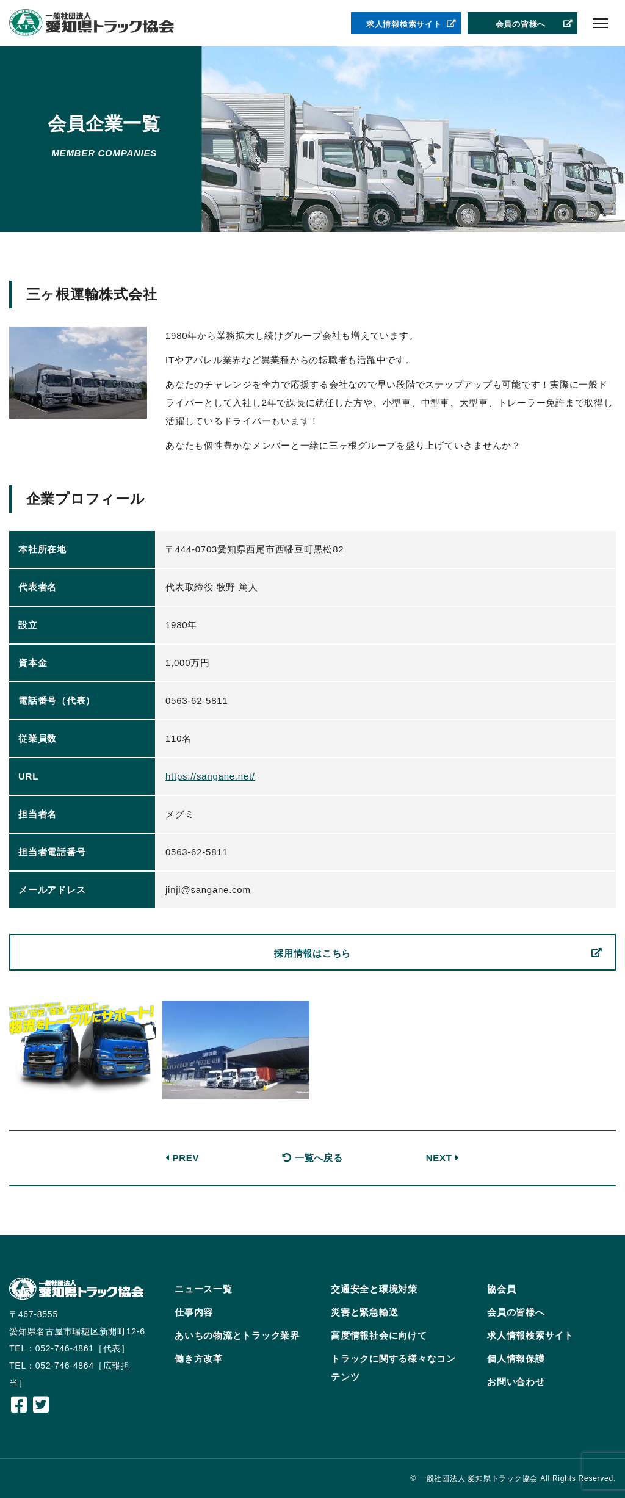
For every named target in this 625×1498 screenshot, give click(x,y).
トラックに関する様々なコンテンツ (393, 1367)
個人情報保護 (516, 1358)
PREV (182, 1157)
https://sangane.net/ (210, 776)
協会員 (501, 1289)
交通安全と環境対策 (374, 1289)
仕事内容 (194, 1312)
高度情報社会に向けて (379, 1335)
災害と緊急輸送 (364, 1312)
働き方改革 (199, 1358)
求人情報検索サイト (411, 24)
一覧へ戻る (312, 1157)
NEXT (443, 1157)
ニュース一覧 (204, 1289)
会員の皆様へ (535, 24)
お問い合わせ (516, 1382)
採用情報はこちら (438, 953)
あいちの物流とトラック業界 (237, 1335)
